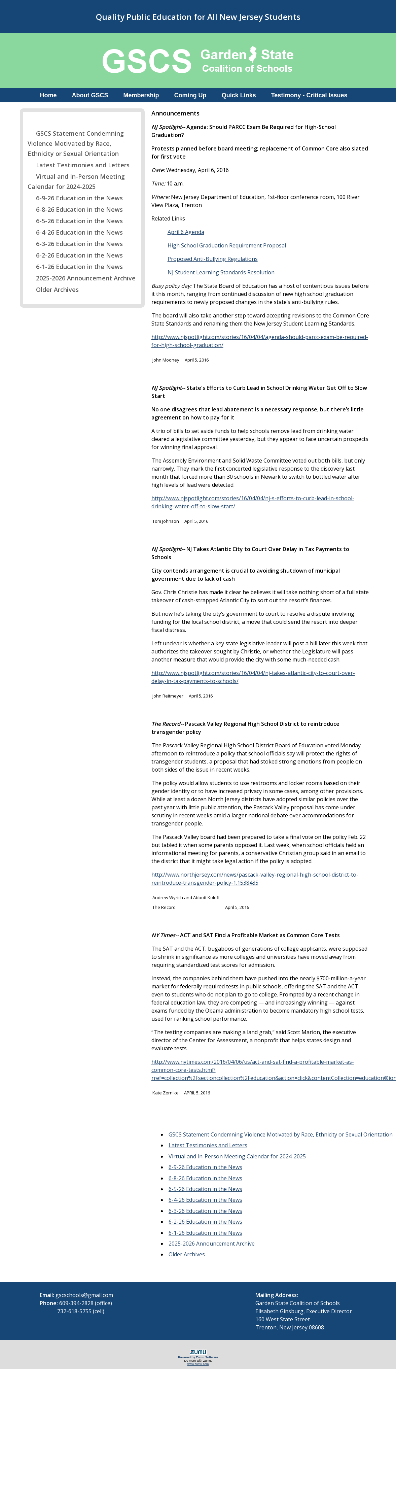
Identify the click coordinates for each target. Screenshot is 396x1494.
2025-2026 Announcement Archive (82, 278)
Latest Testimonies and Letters (79, 165)
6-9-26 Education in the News (75, 198)
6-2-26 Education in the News (75, 255)
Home (48, 95)
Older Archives (53, 289)
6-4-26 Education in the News (75, 232)
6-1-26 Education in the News (75, 267)
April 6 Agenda (186, 232)
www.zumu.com (198, 1364)
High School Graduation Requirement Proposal (227, 245)
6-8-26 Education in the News (75, 209)
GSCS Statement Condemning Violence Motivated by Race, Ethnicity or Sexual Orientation (76, 143)
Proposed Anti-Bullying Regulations (213, 259)
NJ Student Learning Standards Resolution (221, 272)
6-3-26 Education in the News (75, 244)
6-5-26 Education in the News (75, 221)
